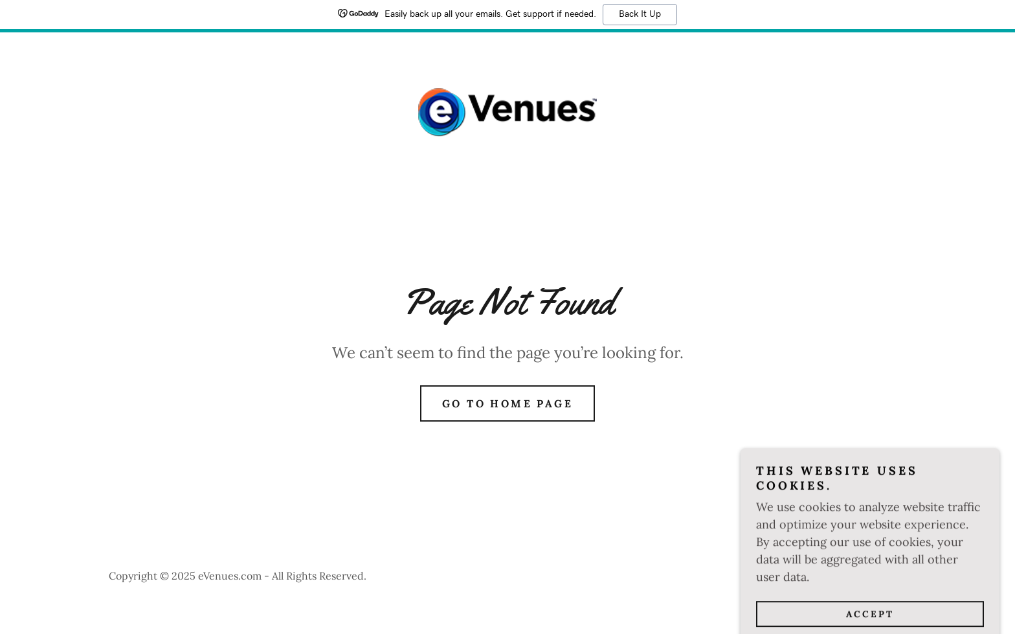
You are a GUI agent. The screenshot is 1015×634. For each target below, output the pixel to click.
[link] (507, 111)
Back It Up (640, 14)
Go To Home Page (507, 403)
